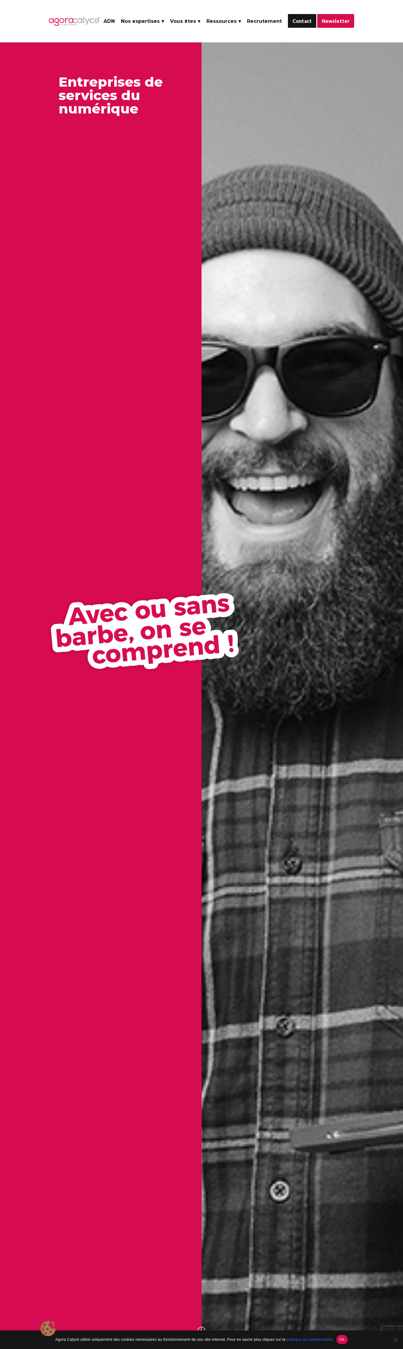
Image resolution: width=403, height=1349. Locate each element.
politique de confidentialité (309, 1339)
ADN (109, 21)
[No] (395, 1339)
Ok (342, 1339)
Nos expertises (140, 21)
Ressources (221, 21)
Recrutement (264, 21)
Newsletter (336, 21)
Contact (302, 21)
